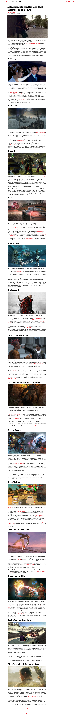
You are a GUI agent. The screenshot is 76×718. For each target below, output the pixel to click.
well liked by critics (18, 227)
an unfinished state (30, 564)
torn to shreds (17, 654)
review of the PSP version (40, 515)
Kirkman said (13, 703)
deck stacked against (40, 132)
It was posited (40, 231)
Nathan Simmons (11, 12)
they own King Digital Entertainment (32, 43)
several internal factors (19, 463)
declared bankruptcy (22, 613)
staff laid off (28, 327)
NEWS (12, 1)
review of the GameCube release (38, 363)
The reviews (38, 318)
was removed (21, 99)
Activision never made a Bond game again (31, 100)
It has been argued (39, 659)
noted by (14, 92)
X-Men (22, 459)
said (28, 185)
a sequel (35, 425)
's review (34, 319)
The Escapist (17, 418)
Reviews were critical (18, 93)
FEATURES (18, 1)
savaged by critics (33, 133)
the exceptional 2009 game (25, 602)
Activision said (15, 370)
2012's (12, 378)
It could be (19, 559)
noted (22, 283)
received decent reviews (40, 278)
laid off (24, 98)
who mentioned (19, 271)
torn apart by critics (32, 696)
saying (14, 144)
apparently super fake (21, 511)
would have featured (30, 238)
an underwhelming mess (22, 140)
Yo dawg (10, 507)
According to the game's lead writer (15, 414)
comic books (25, 316)
